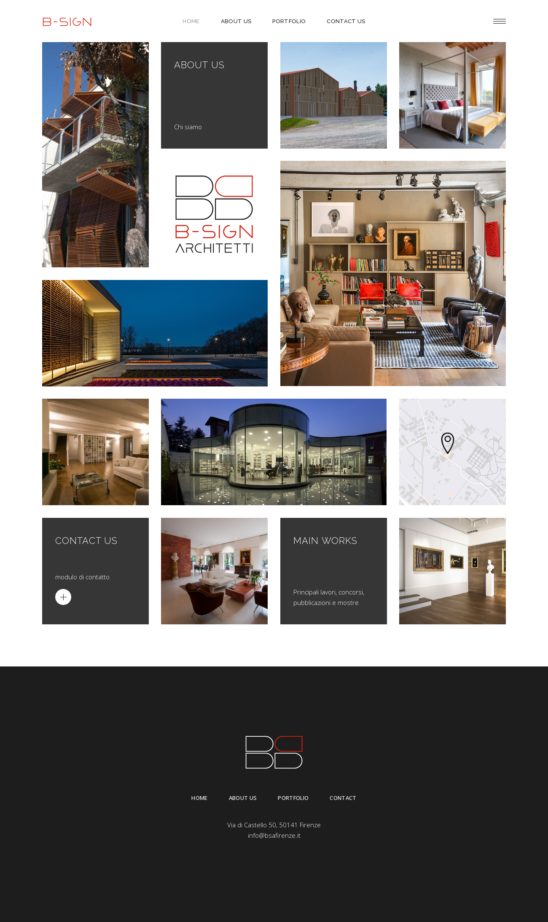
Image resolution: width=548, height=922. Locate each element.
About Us (243, 798)
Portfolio (293, 798)
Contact (343, 798)
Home (199, 798)
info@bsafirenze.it (274, 835)
